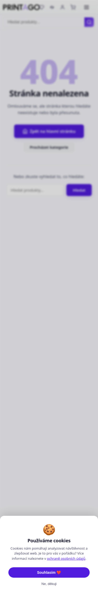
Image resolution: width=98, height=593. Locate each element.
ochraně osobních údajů (66, 585)
